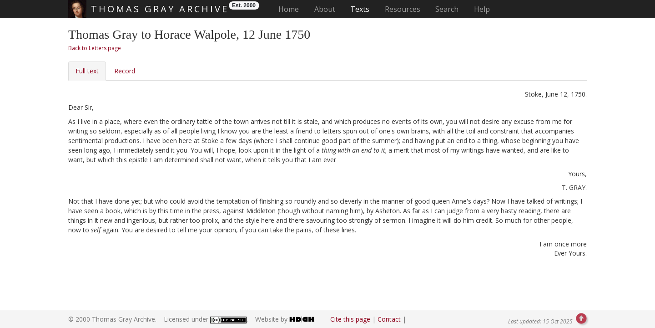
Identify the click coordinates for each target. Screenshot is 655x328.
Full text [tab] (87, 71)
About (324, 9)
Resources (402, 9)
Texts (359, 9)
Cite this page (350, 319)
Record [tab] (124, 71)
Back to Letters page (94, 48)
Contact (389, 319)
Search (446, 9)
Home (291, 9)
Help (482, 9)
